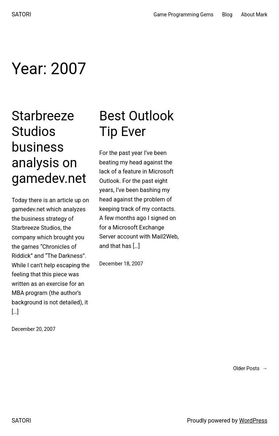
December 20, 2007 (34, 329)
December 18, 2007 (121, 264)
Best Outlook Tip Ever (136, 123)
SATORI (21, 14)
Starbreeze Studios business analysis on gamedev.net (49, 147)
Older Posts (250, 368)
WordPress (253, 420)
